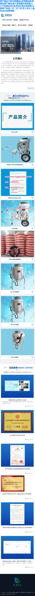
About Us (30, 88)
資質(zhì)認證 (6, 25)
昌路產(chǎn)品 (24, 20)
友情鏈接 (30, 25)
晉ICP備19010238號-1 (10, 594)
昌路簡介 (15, 20)
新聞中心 (14, 25)
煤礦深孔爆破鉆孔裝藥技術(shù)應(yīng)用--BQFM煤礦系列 (17, 527)
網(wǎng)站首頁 (7, 20)
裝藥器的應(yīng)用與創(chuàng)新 (17, 400)
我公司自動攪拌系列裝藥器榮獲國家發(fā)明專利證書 (17, 469)
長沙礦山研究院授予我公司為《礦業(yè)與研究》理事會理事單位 (17, 494)
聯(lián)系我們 (22, 25)
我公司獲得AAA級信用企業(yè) (17, 435)
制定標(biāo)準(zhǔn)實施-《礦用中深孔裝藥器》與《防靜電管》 (17, 561)
